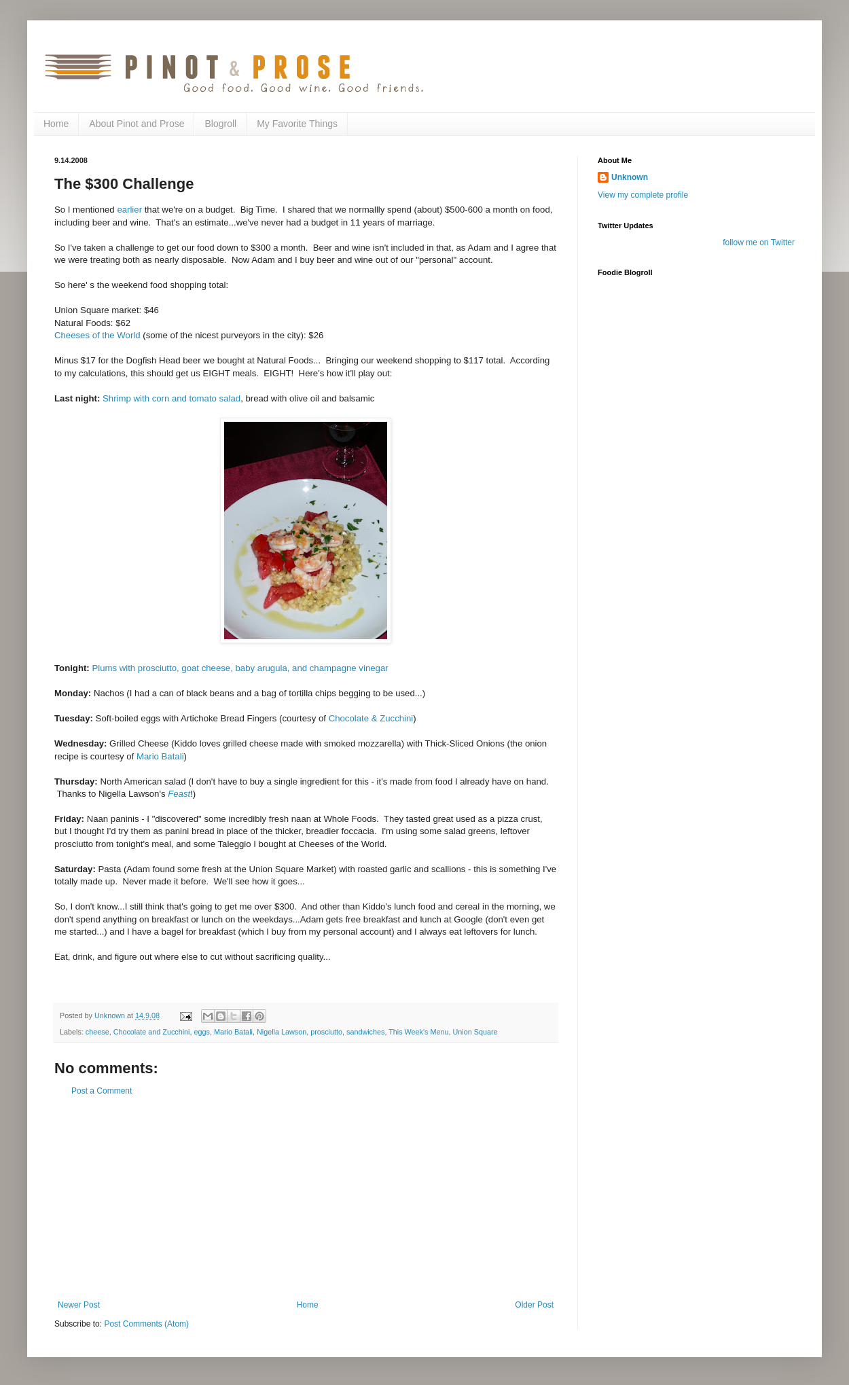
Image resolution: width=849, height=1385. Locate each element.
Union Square (475, 1032)
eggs (202, 1032)
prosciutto (326, 1032)
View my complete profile (643, 195)
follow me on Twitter (759, 242)
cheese (97, 1032)
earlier (129, 209)
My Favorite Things (297, 123)
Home (56, 123)
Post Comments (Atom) (146, 1324)
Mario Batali (160, 756)
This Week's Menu (418, 1032)
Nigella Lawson (281, 1032)
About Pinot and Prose (136, 123)
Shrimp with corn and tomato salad (171, 398)
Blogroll (220, 123)
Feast (179, 794)
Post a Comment (101, 1091)
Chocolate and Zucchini (151, 1032)
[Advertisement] (306, 1198)
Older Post (534, 1305)
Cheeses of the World (97, 335)
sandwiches (365, 1032)
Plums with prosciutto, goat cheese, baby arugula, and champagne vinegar (240, 668)
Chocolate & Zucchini (371, 718)
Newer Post (79, 1305)
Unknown (629, 177)
